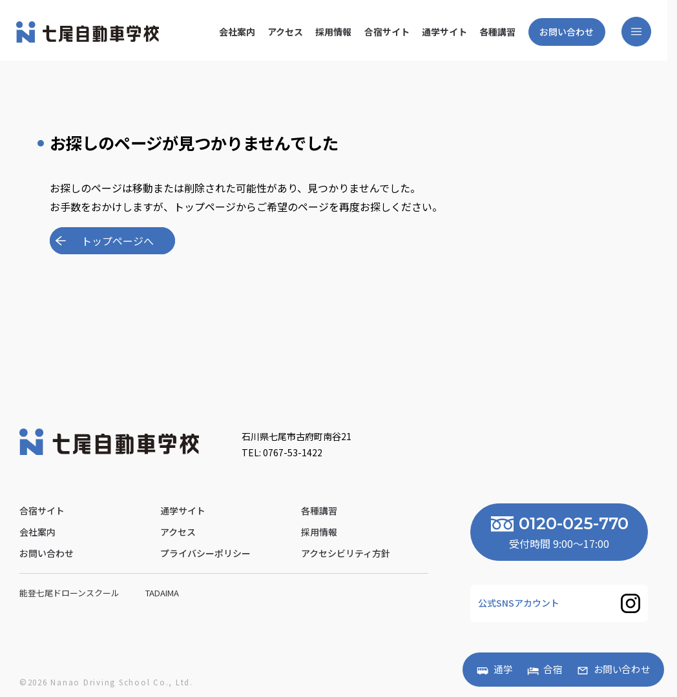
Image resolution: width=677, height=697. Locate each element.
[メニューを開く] (636, 31)
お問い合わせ (566, 31)
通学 (503, 669)
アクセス (285, 31)
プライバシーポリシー (205, 553)
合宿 (553, 669)
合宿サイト (386, 31)
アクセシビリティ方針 (345, 553)
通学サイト (444, 31)
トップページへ (117, 240)
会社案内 (237, 31)
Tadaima (163, 593)
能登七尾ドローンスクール (70, 593)
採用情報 (333, 31)
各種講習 (497, 31)
